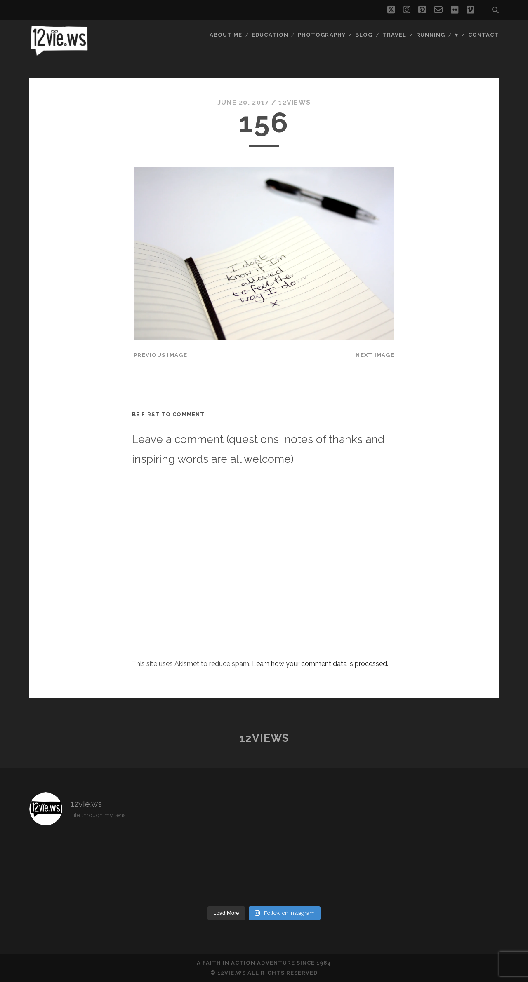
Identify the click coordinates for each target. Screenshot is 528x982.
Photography (321, 35)
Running (430, 35)
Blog (363, 35)
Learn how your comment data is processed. (320, 664)
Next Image (375, 355)
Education (270, 35)
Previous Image (160, 355)
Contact (483, 35)
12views (294, 102)
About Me (226, 35)
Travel (394, 35)
